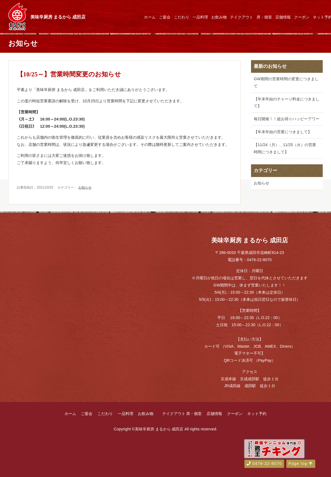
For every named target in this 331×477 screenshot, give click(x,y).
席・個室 (264, 17)
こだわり (181, 17)
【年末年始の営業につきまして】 (283, 132)
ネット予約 (256, 413)
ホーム (150, 17)
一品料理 (200, 17)
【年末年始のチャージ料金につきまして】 (286, 102)
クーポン (301, 17)
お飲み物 (219, 17)
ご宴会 (164, 17)
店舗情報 (283, 17)
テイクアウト (241, 17)
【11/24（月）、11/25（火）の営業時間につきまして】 (285, 148)
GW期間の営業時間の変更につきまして (286, 82)
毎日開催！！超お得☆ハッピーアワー (286, 119)
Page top (301, 463)
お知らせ (85, 187)
